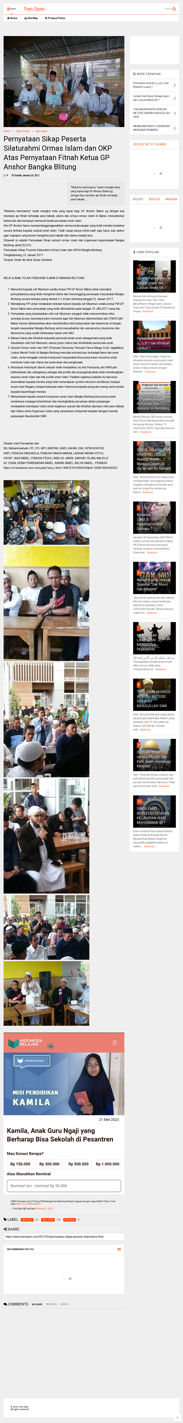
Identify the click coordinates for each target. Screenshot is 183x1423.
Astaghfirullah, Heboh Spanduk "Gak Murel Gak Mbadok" (153, 584)
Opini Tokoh (22, 131)
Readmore (148, 311)
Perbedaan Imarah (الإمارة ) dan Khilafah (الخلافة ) (153, 343)
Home (12, 18)
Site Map (31, 18)
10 (140, 801)
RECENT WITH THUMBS (150, 144)
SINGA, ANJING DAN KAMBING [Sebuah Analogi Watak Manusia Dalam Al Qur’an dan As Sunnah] (154, 459)
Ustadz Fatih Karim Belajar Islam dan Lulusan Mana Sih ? (152, 283)
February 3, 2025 (44, 1208)
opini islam (41, 131)
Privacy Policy (55, 18)
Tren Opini (34, 9)
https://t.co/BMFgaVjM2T (28, 1204)
